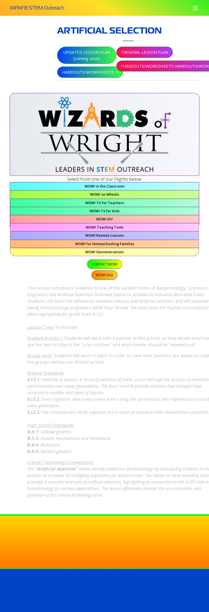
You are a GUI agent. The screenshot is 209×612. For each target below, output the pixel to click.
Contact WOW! (104, 264)
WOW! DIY (104, 220)
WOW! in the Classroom (104, 189)
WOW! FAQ (104, 274)
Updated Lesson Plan (86, 58)
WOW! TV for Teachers (104, 205)
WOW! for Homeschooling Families (104, 244)
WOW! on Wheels (104, 196)
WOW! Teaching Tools (104, 228)
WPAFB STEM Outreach (37, 8)
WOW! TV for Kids (104, 213)
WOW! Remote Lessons (104, 236)
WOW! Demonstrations (104, 252)
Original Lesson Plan (144, 55)
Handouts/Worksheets (88, 75)
